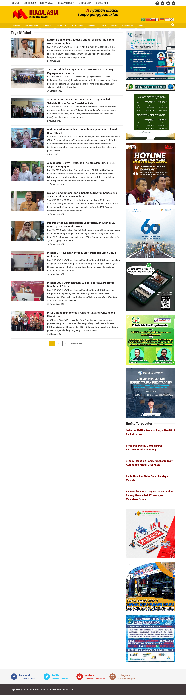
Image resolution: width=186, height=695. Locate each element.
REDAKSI (15, 3)
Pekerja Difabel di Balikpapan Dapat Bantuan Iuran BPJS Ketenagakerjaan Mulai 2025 (81, 224)
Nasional (84, 25)
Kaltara (104, 25)
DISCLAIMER (102, 3)
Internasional (70, 25)
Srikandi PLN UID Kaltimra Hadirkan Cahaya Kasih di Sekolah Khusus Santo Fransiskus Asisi (79, 101)
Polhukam (56, 25)
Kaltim (94, 25)
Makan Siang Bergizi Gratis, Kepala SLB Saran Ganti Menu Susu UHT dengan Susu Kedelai (82, 194)
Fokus (128, 25)
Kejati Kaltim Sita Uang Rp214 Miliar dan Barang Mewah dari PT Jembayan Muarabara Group (149, 495)
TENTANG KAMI (47, 3)
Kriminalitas (116, 25)
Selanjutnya (76, 343)
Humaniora (44, 25)
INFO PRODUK (29, 3)
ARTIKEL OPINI (85, 3)
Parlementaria (28, 25)
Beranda (15, 25)
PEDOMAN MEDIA (66, 3)
